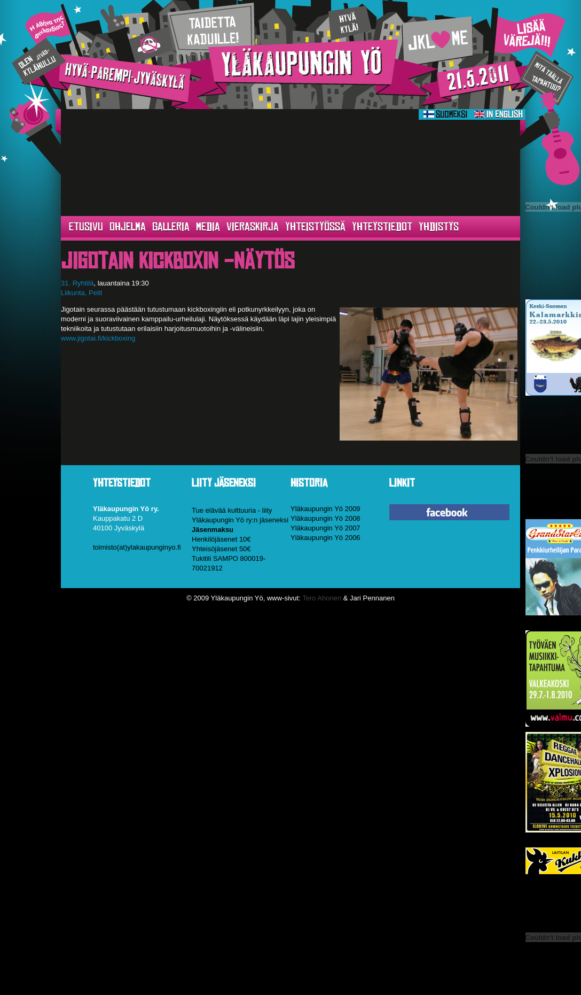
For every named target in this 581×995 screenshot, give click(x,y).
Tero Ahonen (321, 598)
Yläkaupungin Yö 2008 (325, 518)
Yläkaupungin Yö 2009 (325, 509)
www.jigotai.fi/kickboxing (98, 338)
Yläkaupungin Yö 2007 (325, 528)
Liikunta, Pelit (81, 293)
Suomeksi (445, 114)
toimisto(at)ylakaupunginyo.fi (137, 547)
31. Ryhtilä (77, 283)
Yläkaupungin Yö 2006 (325, 538)
